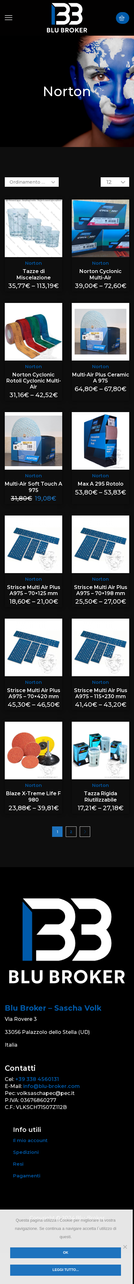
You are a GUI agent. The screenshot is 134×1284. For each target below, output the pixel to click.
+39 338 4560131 (37, 1079)
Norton (33, 263)
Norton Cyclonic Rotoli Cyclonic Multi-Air (33, 381)
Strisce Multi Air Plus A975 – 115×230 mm (100, 693)
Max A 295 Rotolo (101, 484)
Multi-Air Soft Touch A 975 (33, 487)
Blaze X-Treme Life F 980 (33, 796)
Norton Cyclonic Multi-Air (100, 274)
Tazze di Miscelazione (34, 274)
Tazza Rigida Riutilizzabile (100, 796)
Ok (65, 1252)
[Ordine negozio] (32, 182)
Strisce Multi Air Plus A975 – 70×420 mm (33, 693)
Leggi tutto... (65, 1270)
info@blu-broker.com (51, 1086)
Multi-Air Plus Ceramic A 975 (100, 378)
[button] (8, 18)
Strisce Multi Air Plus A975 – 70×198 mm (100, 590)
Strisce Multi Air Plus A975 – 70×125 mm (33, 590)
